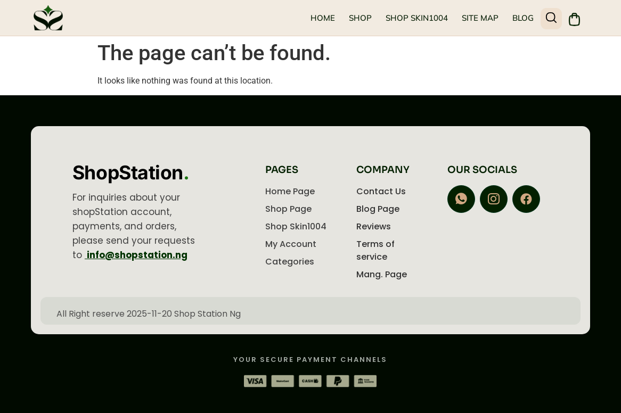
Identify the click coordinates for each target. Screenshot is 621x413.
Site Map (479, 18)
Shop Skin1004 (416, 18)
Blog (522, 18)
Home (322, 18)
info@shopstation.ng (136, 255)
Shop (359, 18)
